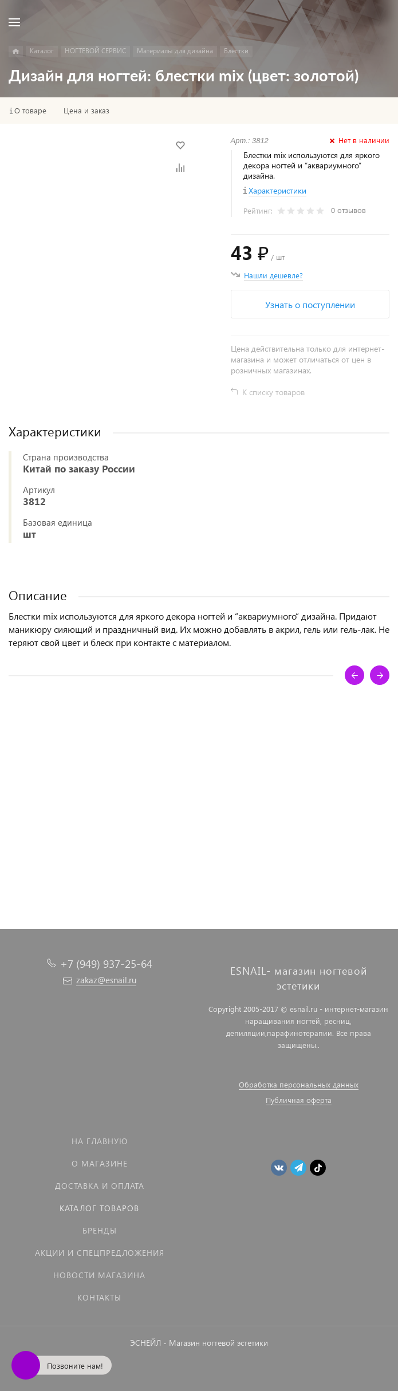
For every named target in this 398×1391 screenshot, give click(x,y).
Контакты (99, 1297)
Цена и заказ (86, 110)
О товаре (30, 110)
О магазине (100, 1163)
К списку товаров (273, 392)
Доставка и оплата (99, 1185)
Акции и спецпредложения (99, 1252)
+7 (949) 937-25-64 (106, 963)
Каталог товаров (99, 1208)
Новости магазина (99, 1275)
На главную (100, 1141)
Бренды (99, 1230)
